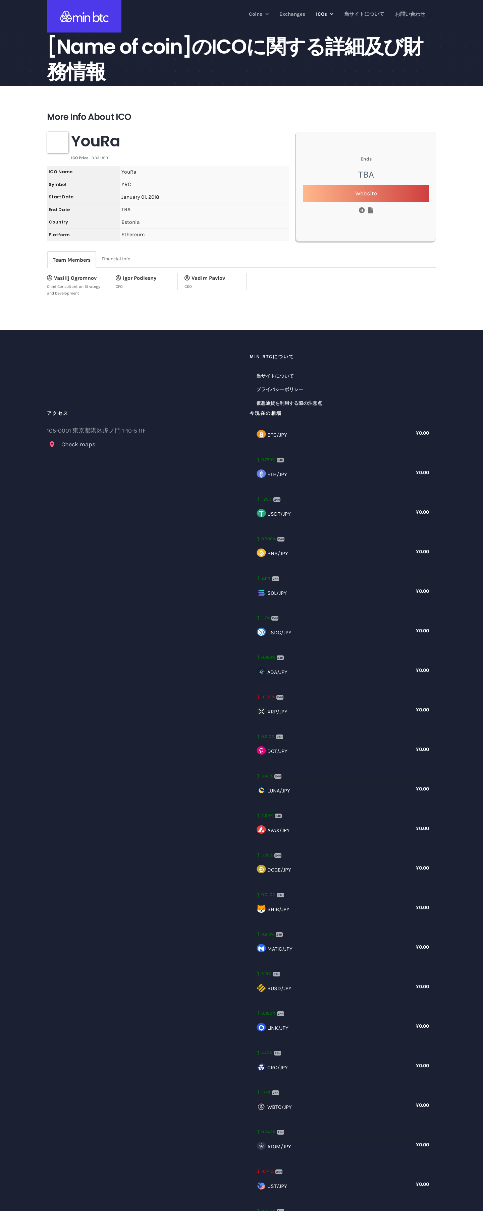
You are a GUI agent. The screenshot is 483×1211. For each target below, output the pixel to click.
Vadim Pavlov (204, 278)
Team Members (72, 260)
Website (366, 193)
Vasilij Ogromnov (72, 278)
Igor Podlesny (136, 278)
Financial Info (116, 259)
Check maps (78, 444)
